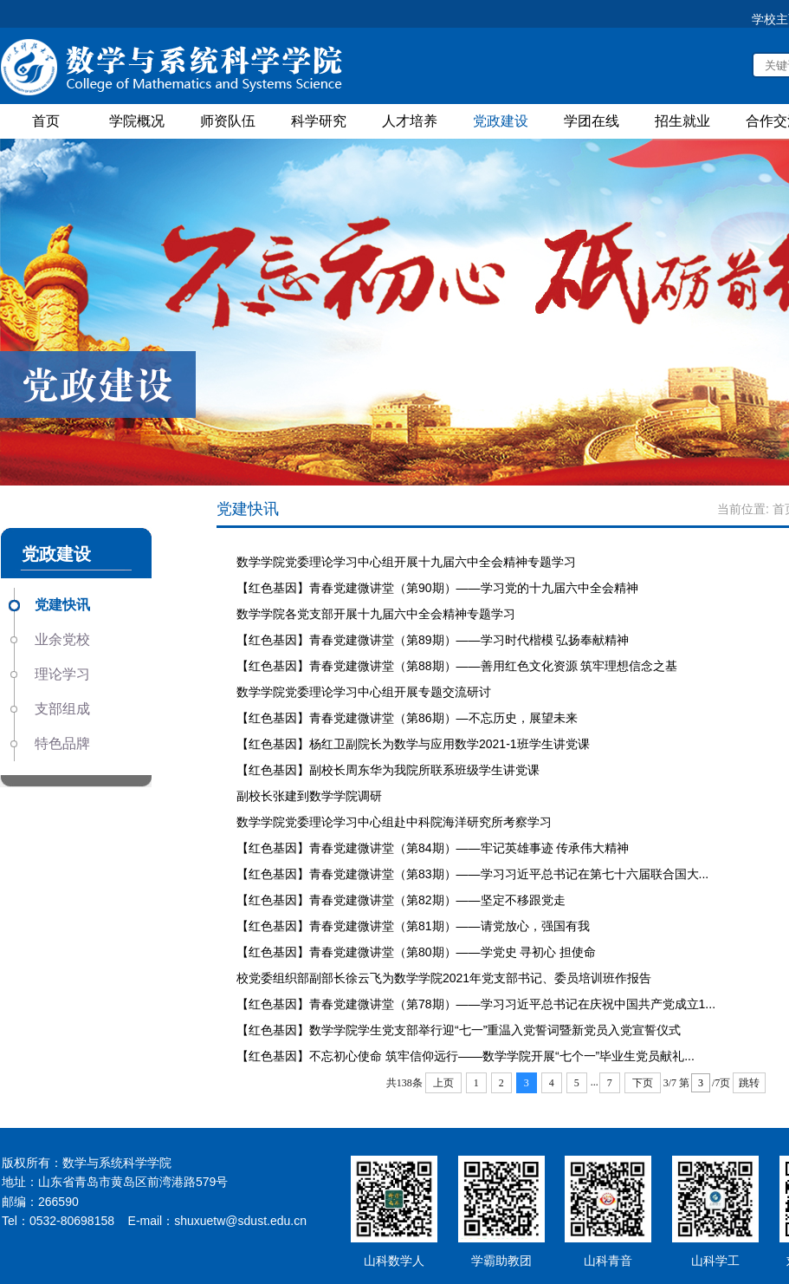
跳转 (749, 1083)
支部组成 (62, 708)
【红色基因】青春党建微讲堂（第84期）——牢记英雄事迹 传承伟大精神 (432, 848)
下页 (642, 1083)
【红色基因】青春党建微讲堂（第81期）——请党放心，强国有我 (413, 926)
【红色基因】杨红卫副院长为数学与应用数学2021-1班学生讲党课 (413, 744)
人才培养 (409, 121)
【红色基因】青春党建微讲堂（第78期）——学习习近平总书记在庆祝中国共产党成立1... (475, 1004)
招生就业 (682, 121)
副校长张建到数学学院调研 (309, 796)
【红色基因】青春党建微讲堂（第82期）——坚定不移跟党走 (401, 900)
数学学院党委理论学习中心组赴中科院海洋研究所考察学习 (394, 822)
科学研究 (318, 121)
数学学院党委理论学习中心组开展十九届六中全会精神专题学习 (406, 562)
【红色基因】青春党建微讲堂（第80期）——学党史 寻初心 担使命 (416, 952)
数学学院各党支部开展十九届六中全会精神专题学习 (375, 614)
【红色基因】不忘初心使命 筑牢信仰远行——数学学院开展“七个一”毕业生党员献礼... (465, 1056)
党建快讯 (62, 604)
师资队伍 (227, 121)
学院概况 (137, 121)
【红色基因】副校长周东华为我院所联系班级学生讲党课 (388, 770)
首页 (46, 121)
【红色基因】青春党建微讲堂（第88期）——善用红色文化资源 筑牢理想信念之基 (456, 666)
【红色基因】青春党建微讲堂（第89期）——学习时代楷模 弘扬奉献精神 (432, 640)
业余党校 (62, 639)
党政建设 (500, 121)
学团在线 (591, 121)
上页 (443, 1083)
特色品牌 (62, 743)
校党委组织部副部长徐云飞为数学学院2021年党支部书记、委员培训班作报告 (443, 978)
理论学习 (62, 674)
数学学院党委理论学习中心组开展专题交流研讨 (363, 692)
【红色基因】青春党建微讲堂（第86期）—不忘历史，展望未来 (407, 718)
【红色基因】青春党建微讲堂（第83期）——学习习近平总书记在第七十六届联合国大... (472, 874)
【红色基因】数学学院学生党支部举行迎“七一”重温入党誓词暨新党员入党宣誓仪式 (458, 1030)
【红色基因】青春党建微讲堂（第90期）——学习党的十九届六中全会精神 (437, 588)
